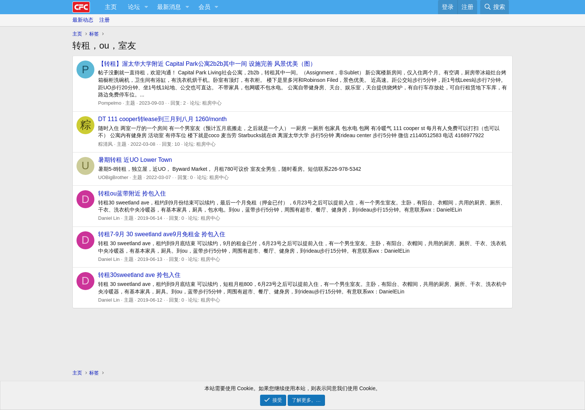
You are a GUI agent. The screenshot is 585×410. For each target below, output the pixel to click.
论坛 (134, 7)
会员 (204, 7)
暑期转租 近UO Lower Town (135, 160)
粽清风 (105, 144)
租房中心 (212, 103)
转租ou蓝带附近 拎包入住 (132, 193)
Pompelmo (109, 103)
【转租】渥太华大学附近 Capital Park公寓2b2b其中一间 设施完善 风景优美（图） (207, 64)
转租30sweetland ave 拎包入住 (139, 275)
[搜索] (494, 7)
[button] (146, 7)
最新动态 (82, 20)
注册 (104, 20)
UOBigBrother (113, 177)
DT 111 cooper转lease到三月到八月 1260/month (162, 119)
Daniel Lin (109, 218)
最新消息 (169, 7)
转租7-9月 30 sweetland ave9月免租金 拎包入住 (161, 234)
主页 (111, 7)
